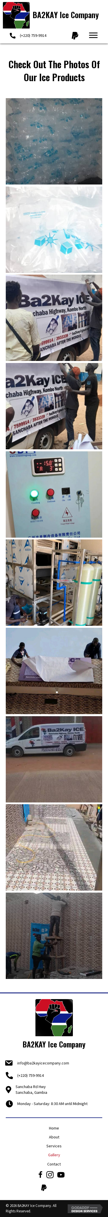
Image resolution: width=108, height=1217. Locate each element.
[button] (93, 35)
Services (54, 1145)
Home (54, 1128)
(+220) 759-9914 (33, 35)
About (54, 1137)
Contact (54, 1164)
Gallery (54, 1154)
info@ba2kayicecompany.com (43, 1063)
